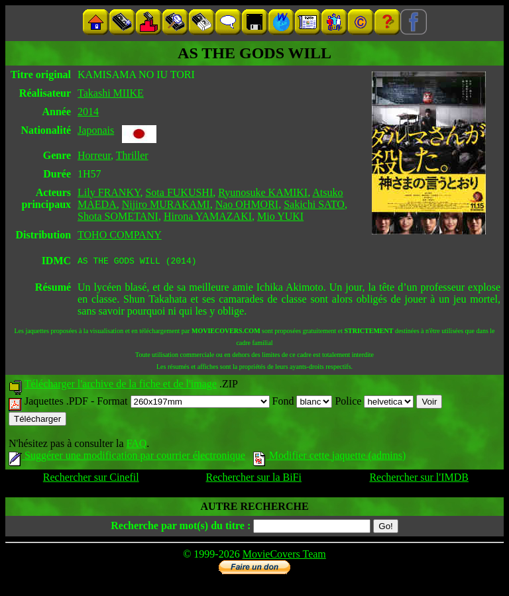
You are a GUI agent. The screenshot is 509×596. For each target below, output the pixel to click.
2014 (88, 111)
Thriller (132, 155)
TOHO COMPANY (120, 234)
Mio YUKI (280, 216)
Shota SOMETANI (118, 216)
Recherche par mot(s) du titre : (181, 527)
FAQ (136, 445)
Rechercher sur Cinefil (91, 479)
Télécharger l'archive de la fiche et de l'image (121, 385)
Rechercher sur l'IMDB (419, 479)
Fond (302, 403)
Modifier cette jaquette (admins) (329, 457)
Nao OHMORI (247, 204)
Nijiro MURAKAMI (166, 204)
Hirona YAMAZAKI (208, 216)
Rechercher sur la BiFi (254, 479)
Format (183, 403)
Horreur (94, 155)
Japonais (96, 130)
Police (374, 403)
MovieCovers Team (284, 556)
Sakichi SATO (314, 204)
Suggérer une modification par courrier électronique (127, 457)
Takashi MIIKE (111, 93)
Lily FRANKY (109, 192)
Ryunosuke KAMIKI (263, 192)
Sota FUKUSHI (179, 192)
